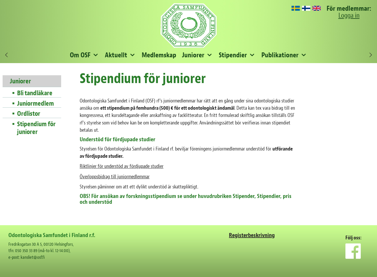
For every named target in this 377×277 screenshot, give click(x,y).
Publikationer (279, 55)
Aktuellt (116, 55)
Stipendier (233, 55)
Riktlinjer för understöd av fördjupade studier (121, 166)
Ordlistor (28, 114)
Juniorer (193, 55)
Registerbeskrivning (252, 235)
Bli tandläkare (34, 93)
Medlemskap (159, 55)
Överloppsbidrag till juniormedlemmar (115, 176)
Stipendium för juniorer (36, 128)
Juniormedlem (35, 104)
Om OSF (80, 55)
